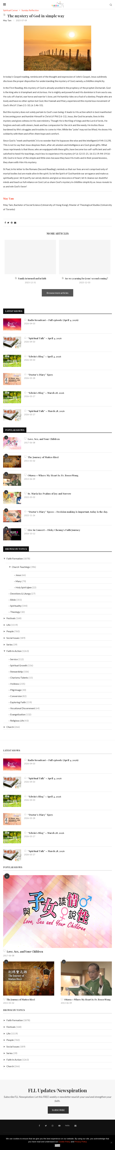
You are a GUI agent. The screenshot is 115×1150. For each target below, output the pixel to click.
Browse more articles (57, 292)
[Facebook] (39, 1125)
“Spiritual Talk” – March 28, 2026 (45, 411)
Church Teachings (21, 566)
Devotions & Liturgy (20, 593)
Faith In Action (13, 650)
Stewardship (16, 671)
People (10, 631)
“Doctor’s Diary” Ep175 (39, 374)
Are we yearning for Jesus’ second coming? (85, 278)
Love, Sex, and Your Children (42, 439)
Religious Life (17, 720)
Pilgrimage (15, 689)
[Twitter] (46, 1125)
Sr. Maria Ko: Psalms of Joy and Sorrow (48, 493)
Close (57, 1145)
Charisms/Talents (19, 677)
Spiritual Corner (10, 10)
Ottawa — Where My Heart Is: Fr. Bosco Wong (52, 475)
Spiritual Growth (18, 665)
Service (14, 659)
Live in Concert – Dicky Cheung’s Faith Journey (53, 529)
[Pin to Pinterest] (12, 222)
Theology (15, 611)
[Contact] (75, 1125)
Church (10, 726)
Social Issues (12, 637)
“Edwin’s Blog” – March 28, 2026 (45, 392)
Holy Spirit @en (24, 587)
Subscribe (58, 1110)
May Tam (7, 20)
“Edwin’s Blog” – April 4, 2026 (43, 356)
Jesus (18, 575)
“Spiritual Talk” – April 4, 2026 (43, 338)
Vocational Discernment (22, 708)
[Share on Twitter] (8, 222)
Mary (18, 581)
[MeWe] (67, 1126)
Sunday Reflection (30, 10)
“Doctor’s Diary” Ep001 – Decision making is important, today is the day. (67, 511)
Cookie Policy (64, 1142)
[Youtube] (59, 1125)
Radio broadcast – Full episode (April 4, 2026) (52, 320)
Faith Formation (14, 558)
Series (9, 644)
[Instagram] (52, 1125)
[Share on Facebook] (5, 222)
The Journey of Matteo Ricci (42, 457)
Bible (13, 599)
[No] (111, 1142)
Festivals (10, 618)
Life (8, 624)
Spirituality (15, 605)
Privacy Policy (81, 1142)
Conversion (16, 696)
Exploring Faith (18, 702)
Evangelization (17, 714)
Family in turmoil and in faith (30, 278)
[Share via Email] (15, 222)
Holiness (14, 683)
